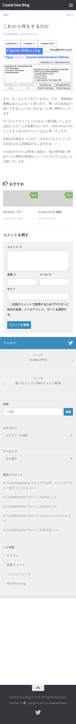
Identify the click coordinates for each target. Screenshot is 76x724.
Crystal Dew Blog (16, 5)
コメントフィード (19, 574)
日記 (6, 15)
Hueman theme (58, 703)
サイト (11, 289)
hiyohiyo (12, 34)
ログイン (13, 555)
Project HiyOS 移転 (50, 212)
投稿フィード (16, 565)
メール (45, 274)
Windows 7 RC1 (13, 212)
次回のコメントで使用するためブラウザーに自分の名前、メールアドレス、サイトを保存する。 (38, 309)
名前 (11, 274)
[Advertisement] (38, 639)
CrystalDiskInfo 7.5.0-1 (21, 497)
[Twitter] (70, 342)
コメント (14, 247)
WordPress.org (16, 583)
